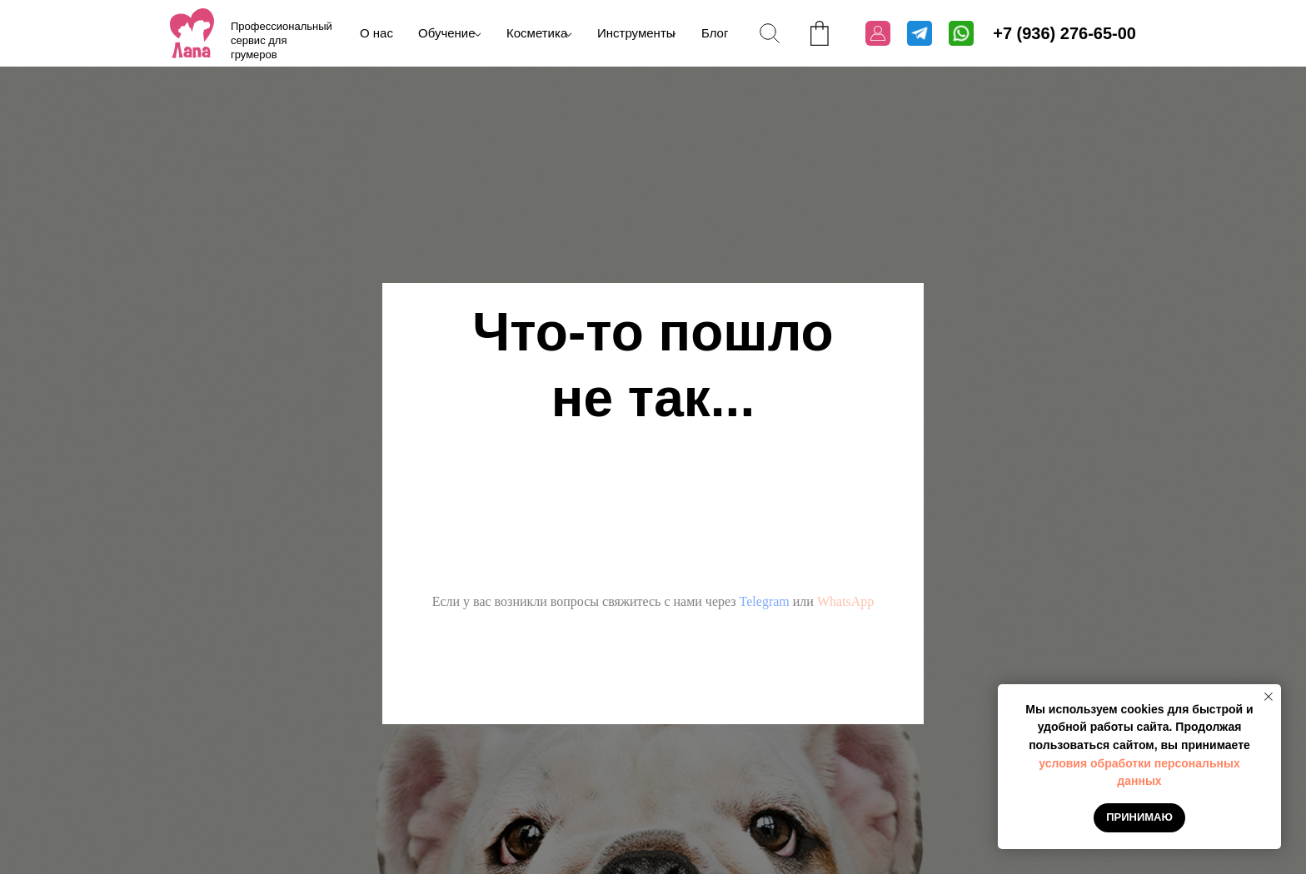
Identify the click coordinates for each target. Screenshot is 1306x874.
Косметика (536, 33)
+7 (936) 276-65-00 (1064, 33)
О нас (376, 33)
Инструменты (636, 33)
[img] (192, 33)
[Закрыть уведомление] (1268, 696)
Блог (714, 33)
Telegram (765, 601)
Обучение (447, 33)
